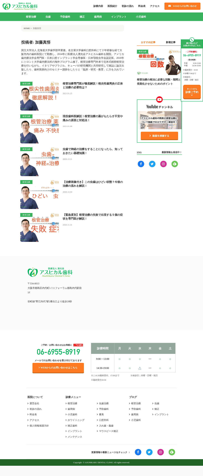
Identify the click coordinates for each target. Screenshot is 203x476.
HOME (27, 28)
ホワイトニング (76, 430)
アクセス (155, 6)
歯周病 (98, 16)
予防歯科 (65, 16)
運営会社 (34, 413)
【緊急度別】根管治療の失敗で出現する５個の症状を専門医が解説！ (93, 224)
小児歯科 (141, 16)
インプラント (118, 16)
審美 (101, 424)
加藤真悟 (37, 28)
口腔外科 (104, 430)
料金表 (141, 6)
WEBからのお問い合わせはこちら (58, 377)
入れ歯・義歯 (106, 435)
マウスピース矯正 (108, 441)
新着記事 (171, 42)
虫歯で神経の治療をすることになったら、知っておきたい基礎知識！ (91, 155)
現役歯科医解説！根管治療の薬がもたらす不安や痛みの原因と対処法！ (93, 120)
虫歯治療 (104, 413)
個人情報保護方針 (39, 435)
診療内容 (98, 6)
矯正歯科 (72, 435)
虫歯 (48, 16)
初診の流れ (128, 6)
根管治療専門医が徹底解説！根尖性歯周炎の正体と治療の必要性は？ (93, 85)
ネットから (191, 90)
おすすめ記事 (148, 42)
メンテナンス (75, 447)
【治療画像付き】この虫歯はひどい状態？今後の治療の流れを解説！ (93, 190)
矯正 (82, 16)
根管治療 (31, 16)
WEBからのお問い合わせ (185, 6)
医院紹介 (112, 6)
